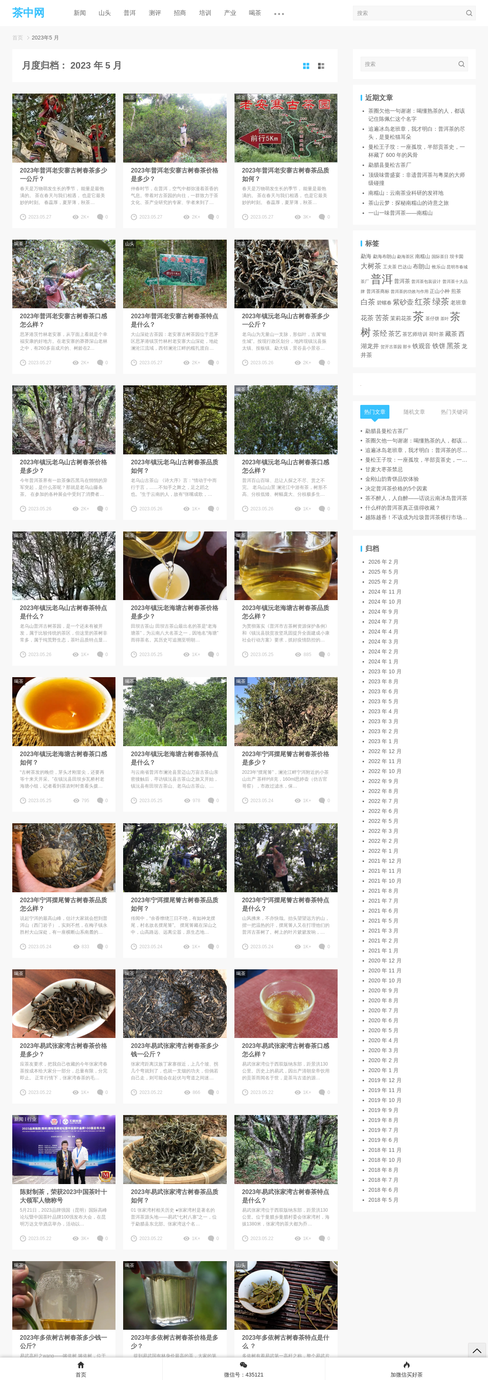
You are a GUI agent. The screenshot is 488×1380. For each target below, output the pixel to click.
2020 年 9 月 (383, 990)
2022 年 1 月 (383, 851)
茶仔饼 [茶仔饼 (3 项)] (432, 318)
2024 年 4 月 (383, 631)
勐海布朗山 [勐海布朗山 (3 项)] (384, 256)
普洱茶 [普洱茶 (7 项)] (402, 281)
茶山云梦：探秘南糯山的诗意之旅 (408, 203)
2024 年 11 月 (384, 592)
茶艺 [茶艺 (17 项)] (394, 333)
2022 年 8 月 (383, 791)
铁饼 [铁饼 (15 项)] (438, 346)
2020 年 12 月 (384, 960)
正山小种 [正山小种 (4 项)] (440, 291)
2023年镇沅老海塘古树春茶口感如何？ (63, 758)
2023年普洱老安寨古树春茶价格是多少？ (174, 174)
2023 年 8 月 (383, 681)
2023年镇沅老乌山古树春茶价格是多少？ (63, 466)
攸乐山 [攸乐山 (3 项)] (438, 266)
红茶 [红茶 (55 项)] (423, 301)
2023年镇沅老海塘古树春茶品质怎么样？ (286, 612)
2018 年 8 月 (383, 1170)
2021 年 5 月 (383, 921)
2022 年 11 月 (384, 761)
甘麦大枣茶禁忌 (384, 469)
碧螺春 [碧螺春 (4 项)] (384, 303)
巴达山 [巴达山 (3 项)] (405, 266)
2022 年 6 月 (383, 811)
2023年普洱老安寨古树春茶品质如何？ (286, 174)
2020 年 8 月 (383, 1000)
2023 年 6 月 (383, 691)
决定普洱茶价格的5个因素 (396, 488)
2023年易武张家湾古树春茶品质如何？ (174, 1196)
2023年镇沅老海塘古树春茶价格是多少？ (174, 612)
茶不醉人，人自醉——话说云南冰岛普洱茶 (416, 498)
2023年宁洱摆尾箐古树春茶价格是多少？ (286, 758)
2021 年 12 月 (384, 861)
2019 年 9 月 (383, 1110)
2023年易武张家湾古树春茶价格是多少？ (63, 1050)
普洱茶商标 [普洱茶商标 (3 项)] (377, 291)
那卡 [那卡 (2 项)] (407, 346)
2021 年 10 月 (384, 881)
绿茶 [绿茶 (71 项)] (440, 301)
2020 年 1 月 (383, 1070)
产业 (230, 13)
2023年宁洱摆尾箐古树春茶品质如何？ (174, 904)
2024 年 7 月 (383, 621)
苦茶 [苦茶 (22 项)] (382, 318)
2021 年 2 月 (383, 941)
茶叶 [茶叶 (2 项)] (444, 318)
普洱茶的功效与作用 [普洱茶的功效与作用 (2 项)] (410, 291)
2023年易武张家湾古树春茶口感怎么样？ (286, 1050)
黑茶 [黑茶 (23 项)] (453, 346)
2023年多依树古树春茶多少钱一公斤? (63, 1341)
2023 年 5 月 (383, 701)
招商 (180, 13)
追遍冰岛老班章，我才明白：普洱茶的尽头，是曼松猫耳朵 (416, 450)
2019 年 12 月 (384, 1080)
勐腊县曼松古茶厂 (389, 165)
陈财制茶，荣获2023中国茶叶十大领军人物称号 (63, 1196)
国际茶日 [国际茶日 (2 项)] (440, 256)
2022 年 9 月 (383, 781)
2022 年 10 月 (384, 771)
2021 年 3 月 (383, 931)
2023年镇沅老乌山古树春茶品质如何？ (174, 466)
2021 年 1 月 (383, 950)
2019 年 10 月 (384, 1100)
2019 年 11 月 (384, 1090)
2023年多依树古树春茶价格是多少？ (174, 1341)
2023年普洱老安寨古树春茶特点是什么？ (174, 320)
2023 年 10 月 (384, 671)
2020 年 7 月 (383, 1010)
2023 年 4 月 (383, 711)
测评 (155, 13)
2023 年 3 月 (383, 721)
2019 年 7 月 (383, 1130)
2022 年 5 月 (383, 821)
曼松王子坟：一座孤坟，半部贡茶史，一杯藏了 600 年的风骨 (416, 460)
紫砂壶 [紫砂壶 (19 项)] (403, 302)
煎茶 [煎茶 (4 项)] (456, 291)
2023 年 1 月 (383, 741)
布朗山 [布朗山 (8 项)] (421, 266)
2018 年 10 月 (384, 1160)
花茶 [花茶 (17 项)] (367, 318)
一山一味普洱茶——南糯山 (400, 213)
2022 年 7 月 (383, 801)
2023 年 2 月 (383, 731)
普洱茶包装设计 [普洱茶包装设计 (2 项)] (426, 281)
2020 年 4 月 (383, 1040)
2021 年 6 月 (383, 911)
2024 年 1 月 (383, 661)
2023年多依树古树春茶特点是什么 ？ (286, 1341)
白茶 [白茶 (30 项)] (368, 302)
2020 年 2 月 (383, 1060)
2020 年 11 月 (384, 970)
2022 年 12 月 (384, 751)
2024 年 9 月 (383, 612)
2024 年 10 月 (384, 602)
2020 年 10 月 (384, 980)
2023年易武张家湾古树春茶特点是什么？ (286, 1196)
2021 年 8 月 (383, 891)
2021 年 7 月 (383, 901)
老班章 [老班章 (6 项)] (458, 303)
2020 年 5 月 (383, 1030)
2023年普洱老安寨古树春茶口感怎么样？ (63, 320)
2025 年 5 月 (383, 572)
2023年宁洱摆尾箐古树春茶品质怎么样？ (63, 904)
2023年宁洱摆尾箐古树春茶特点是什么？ (286, 904)
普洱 (130, 13)
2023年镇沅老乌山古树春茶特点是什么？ (63, 612)
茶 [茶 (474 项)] (418, 316)
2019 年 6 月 (383, 1140)
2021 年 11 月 (384, 871)
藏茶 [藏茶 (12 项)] (451, 334)
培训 (205, 13)
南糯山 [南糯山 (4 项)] (422, 256)
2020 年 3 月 (383, 1050)
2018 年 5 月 (383, 1200)
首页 (17, 38)
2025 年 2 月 (383, 582)
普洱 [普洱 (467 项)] (382, 279)
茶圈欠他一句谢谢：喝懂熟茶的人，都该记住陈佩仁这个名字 (416, 441)
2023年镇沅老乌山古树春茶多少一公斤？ (286, 320)
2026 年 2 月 (383, 562)
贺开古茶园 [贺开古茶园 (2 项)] (391, 346)
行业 (31, 1119)
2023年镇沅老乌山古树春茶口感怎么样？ (286, 466)
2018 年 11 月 (384, 1150)
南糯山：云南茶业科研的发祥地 (405, 193)
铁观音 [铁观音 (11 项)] (421, 346)
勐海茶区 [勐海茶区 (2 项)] (405, 256)
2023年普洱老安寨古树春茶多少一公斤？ (63, 174)
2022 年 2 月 (383, 841)
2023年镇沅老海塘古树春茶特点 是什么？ (174, 758)
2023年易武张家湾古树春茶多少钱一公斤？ (174, 1050)
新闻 (80, 13)
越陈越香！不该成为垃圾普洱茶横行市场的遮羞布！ (416, 517)
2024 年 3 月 (383, 641)
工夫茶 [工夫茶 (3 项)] (390, 266)
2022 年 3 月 (383, 831)
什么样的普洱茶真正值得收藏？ (402, 508)
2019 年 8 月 (383, 1120)
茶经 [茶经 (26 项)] (380, 333)
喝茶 (255, 13)
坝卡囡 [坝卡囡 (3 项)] (456, 256)
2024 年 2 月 (383, 651)
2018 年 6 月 (383, 1190)
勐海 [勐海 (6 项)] (366, 256)
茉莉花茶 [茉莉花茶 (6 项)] (401, 318)
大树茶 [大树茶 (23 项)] (371, 266)
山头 (105, 13)
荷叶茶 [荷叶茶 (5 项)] (436, 334)
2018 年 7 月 (383, 1180)
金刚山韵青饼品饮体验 (392, 479)
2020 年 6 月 (383, 1020)
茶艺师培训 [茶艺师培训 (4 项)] (414, 334)
